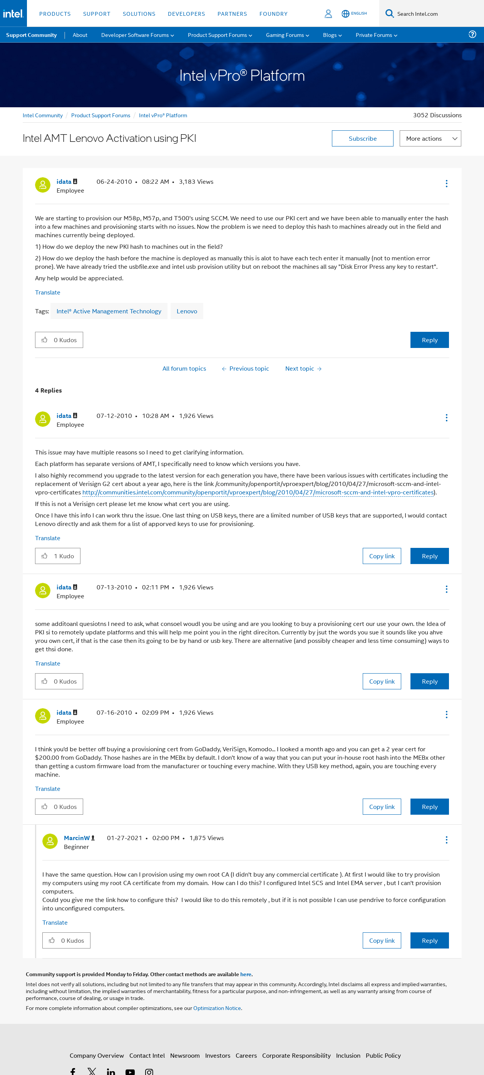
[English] (354, 13)
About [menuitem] (80, 34)
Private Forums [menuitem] (374, 34)
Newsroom (185, 1055)
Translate (47, 292)
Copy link (382, 555)
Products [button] (55, 13)
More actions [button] (424, 138)
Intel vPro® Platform (163, 115)
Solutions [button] (139, 13)
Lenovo (187, 310)
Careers (246, 1055)
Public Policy (383, 1055)
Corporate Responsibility (296, 1055)
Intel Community (43, 115)
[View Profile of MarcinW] (79, 838)
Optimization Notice (217, 1007)
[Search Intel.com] (439, 13)
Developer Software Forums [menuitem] (135, 34)
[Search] (389, 13)
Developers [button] (186, 13)
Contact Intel (147, 1055)
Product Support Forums (101, 115)
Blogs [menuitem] (330, 34)
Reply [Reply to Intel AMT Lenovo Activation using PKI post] (430, 339)
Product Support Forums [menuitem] (217, 34)
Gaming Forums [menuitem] (285, 34)
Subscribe (363, 138)
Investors (217, 1055)
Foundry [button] (274, 13)
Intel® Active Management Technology (109, 310)
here (245, 974)
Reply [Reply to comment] (430, 555)
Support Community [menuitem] (31, 34)
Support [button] (97, 13)
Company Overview (97, 1055)
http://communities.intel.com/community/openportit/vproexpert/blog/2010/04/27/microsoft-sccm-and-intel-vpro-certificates (258, 492)
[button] (446, 183)
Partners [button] (232, 13)
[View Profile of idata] (67, 181)
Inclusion (348, 1055)
